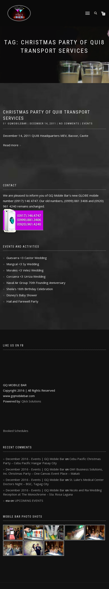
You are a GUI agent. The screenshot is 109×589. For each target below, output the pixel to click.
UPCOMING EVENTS (29, 501)
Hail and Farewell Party (22, 301)
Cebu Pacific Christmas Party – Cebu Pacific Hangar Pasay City (52, 461)
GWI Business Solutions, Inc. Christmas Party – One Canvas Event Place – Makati (53, 471)
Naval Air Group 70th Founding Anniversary (35, 283)
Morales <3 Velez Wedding (25, 270)
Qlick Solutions (31, 401)
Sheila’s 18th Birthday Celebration (29, 289)
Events (87, 123)
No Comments (69, 123)
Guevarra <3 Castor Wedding (26, 258)
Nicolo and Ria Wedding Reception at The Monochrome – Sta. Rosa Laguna (52, 492)
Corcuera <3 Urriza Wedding (26, 276)
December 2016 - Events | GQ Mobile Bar (35, 459)
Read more (10, 145)
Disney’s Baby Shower (21, 295)
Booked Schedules (15, 431)
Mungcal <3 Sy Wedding (22, 264)
